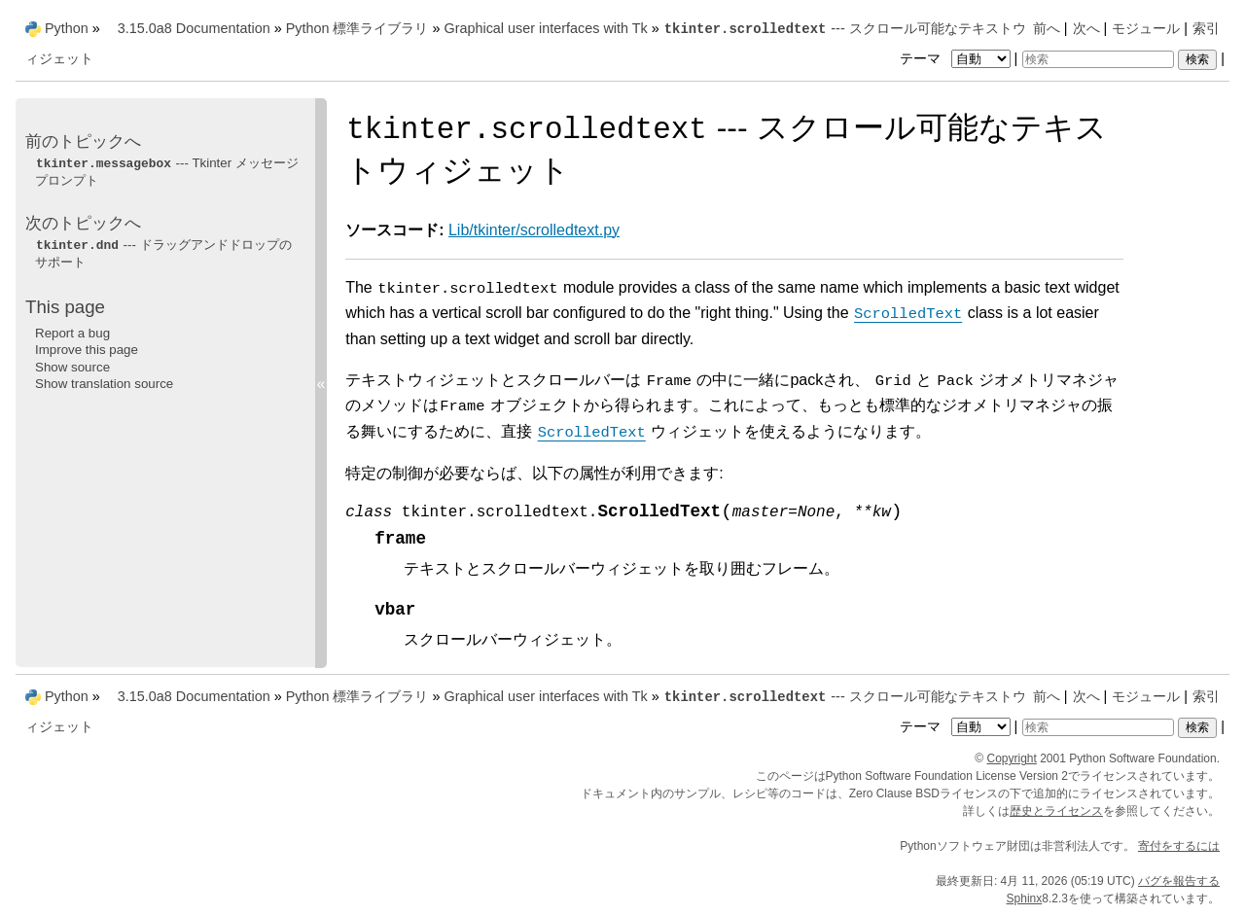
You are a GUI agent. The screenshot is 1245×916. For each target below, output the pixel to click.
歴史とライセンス (1056, 811)
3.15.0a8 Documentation (194, 28)
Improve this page (86, 349)
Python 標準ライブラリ (357, 28)
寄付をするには (1179, 846)
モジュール (1146, 28)
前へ (1046, 28)
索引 (1206, 28)
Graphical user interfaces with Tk (545, 28)
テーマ (957, 58)
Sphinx (1025, 898)
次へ (1086, 28)
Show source (72, 367)
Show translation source (104, 383)
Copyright (1012, 758)
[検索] (1098, 59)
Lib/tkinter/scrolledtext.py (534, 230)
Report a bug (72, 333)
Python (67, 28)
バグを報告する (1179, 881)
